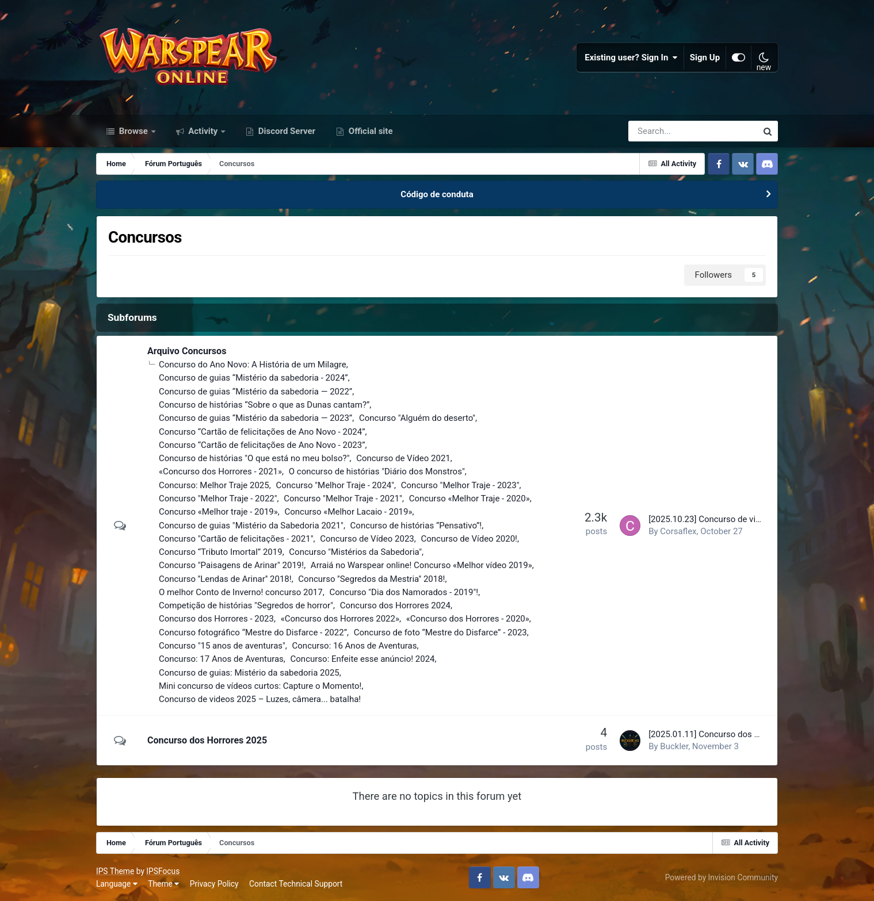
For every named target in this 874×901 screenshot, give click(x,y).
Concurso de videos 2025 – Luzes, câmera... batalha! (260, 699)
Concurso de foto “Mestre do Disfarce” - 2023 (440, 632)
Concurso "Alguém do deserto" (417, 418)
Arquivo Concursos (187, 351)
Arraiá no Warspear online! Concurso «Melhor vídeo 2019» (421, 565)
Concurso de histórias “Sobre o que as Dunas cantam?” (264, 405)
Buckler (674, 746)
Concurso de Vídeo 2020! (469, 539)
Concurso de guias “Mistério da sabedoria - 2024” (253, 378)
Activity (203, 131)
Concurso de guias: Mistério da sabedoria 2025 (249, 673)
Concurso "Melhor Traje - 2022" (218, 498)
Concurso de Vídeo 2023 (367, 539)
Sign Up (705, 57)
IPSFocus (163, 871)
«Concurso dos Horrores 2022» (340, 619)
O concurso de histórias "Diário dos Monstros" (377, 471)
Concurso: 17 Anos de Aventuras (221, 659)
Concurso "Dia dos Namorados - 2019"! (403, 592)
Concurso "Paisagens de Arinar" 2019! (231, 565)
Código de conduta (436, 194)
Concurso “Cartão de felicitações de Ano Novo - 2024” (262, 432)
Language (117, 883)
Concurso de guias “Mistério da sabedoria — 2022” (255, 391)
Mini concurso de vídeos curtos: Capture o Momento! (260, 686)
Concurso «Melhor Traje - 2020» (469, 498)
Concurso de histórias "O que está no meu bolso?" (254, 458)
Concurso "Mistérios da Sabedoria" (355, 552)
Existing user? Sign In (631, 57)
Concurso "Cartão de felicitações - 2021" (236, 539)
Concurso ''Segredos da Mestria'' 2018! (371, 579)
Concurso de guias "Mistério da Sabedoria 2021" (251, 525)
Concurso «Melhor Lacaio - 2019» (349, 512)
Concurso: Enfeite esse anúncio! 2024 (363, 659)
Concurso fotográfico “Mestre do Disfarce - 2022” (253, 632)
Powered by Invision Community (721, 877)
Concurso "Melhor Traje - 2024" (335, 485)
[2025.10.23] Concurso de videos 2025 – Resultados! (749, 519)
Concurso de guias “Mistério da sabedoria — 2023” (255, 418)
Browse (133, 131)
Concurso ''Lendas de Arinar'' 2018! (225, 579)
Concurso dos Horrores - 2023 (216, 619)
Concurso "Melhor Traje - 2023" (460, 485)
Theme (163, 883)
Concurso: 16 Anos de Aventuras (354, 646)
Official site (369, 131)
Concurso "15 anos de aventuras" (222, 646)
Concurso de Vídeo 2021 (403, 458)
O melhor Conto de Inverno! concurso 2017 (241, 592)
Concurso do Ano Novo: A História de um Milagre (252, 364)
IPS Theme (115, 871)
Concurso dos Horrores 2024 (395, 605)
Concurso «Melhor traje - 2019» (218, 512)
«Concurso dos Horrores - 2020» (467, 619)
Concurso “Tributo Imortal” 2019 (221, 552)
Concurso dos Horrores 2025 (207, 740)
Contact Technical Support (295, 883)
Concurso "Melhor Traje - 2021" (343, 498)
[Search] (660, 131)
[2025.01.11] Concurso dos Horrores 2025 (728, 734)
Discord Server (285, 131)
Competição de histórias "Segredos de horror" (246, 605)
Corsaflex (678, 531)
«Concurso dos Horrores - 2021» (220, 471)
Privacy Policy (214, 883)
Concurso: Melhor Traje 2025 (214, 485)
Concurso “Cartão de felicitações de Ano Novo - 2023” (262, 445)
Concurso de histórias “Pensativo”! (416, 525)
